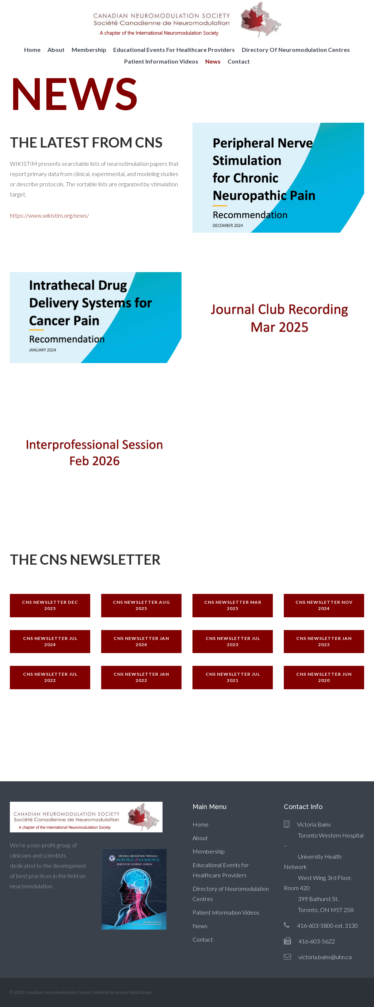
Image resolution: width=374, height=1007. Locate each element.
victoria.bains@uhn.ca (325, 956)
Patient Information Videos (161, 61)
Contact (239, 61)
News (213, 61)
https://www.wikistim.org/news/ (49, 215)
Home (32, 49)
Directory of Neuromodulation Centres (296, 49)
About (56, 49)
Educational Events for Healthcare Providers (174, 49)
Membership (89, 49)
